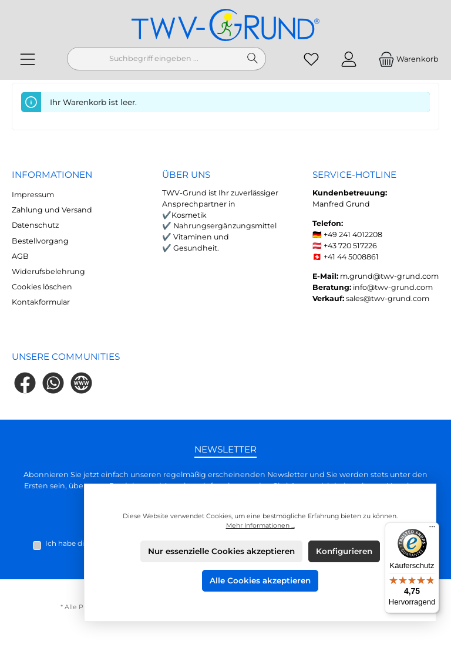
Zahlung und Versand (52, 209)
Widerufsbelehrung (48, 271)
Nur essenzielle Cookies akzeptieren (221, 551)
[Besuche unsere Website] (81, 383)
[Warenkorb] (405, 59)
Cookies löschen (42, 286)
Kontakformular (41, 302)
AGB (20, 256)
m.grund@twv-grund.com (389, 276)
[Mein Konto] (349, 59)
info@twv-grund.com (393, 287)
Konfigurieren (344, 551)
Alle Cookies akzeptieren (260, 580)
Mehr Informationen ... (260, 525)
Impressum (33, 194)
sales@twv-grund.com (387, 298)
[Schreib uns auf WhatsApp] (53, 383)
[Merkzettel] (311, 59)
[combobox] (153, 58)
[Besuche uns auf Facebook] (25, 383)
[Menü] (27, 59)
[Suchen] (253, 58)
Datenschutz (35, 225)
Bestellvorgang (40, 241)
